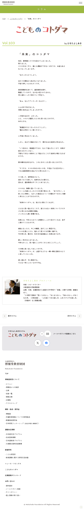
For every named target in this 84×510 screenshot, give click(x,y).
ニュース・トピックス (13, 464)
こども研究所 (11, 454)
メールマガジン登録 (13, 489)
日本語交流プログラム (14, 434)
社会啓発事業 (11, 437)
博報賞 (8, 414)
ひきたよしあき (74, 43)
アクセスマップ (11, 403)
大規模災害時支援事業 (14, 444)
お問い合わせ (10, 481)
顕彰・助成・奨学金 (12, 409)
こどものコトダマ (11, 470)
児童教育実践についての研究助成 (18, 417)
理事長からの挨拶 (12, 387)
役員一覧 (9, 394)
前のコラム (9, 316)
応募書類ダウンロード (13, 475)
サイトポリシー (11, 492)
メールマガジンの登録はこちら (64, 334)
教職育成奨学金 (11, 420)
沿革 (7, 390)
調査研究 (8, 450)
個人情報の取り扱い (13, 495)
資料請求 (9, 486)
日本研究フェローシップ (23, 423)
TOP (6, 374)
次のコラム (74, 316)
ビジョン (9, 384)
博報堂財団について (12, 379)
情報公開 (9, 397)
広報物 (8, 400)
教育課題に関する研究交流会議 (17, 458)
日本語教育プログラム (14, 441)
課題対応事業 (10, 430)
